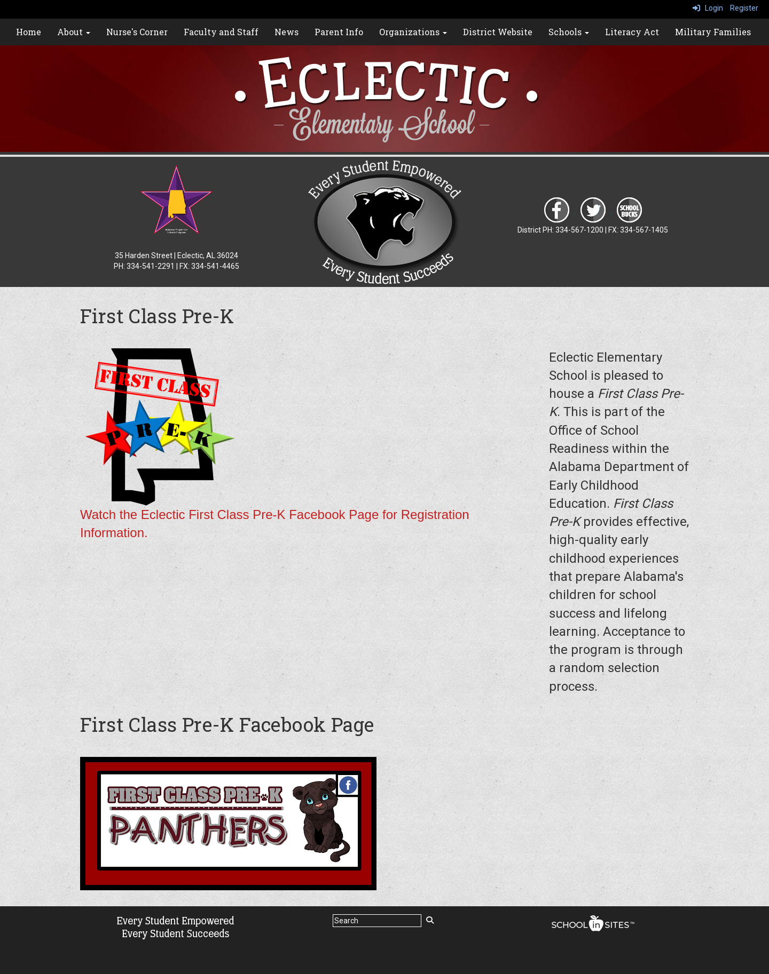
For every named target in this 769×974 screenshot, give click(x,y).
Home (28, 31)
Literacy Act (632, 31)
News (286, 31)
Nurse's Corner (137, 31)
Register (744, 8)
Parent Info (339, 31)
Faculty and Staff (221, 31)
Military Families (713, 31)
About (73, 31)
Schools (568, 31)
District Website (497, 31)
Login (708, 8)
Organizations (413, 31)
